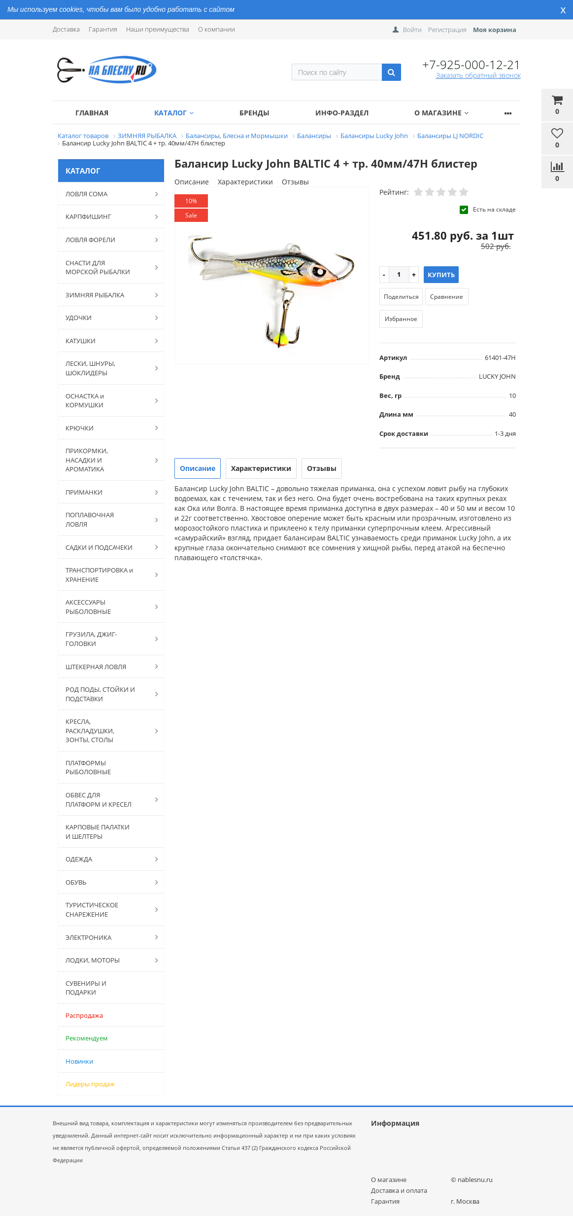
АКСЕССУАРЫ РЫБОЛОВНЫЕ (107, 607)
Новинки (79, 1061)
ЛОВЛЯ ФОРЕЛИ (107, 240)
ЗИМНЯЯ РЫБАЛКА (107, 295)
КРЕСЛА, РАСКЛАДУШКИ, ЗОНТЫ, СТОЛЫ (107, 730)
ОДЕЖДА (107, 859)
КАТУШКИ (107, 341)
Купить (441, 274)
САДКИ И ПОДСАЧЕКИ (107, 547)
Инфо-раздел (342, 112)
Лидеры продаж (90, 1083)
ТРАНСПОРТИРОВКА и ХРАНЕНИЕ (107, 575)
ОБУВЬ (107, 882)
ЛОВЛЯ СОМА (107, 194)
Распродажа (84, 1015)
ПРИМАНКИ (107, 492)
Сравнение (446, 296)
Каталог (174, 112)
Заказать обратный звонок (478, 75)
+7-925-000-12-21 (471, 64)
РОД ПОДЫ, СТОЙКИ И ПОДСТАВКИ (107, 694)
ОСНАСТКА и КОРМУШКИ (107, 401)
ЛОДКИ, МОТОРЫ (107, 960)
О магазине (441, 112)
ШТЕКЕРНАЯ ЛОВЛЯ (107, 666)
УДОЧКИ (107, 317)
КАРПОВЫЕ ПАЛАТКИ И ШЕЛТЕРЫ (98, 832)
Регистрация (447, 29)
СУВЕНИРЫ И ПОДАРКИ (86, 988)
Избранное (401, 319)
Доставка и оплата (399, 1190)
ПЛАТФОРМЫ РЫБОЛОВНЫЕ (88, 767)
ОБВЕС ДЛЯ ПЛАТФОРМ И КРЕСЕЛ (107, 799)
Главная (91, 112)
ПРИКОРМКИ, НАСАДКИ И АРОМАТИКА (107, 459)
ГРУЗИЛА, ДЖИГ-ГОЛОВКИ (107, 639)
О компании (216, 29)
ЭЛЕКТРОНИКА (107, 937)
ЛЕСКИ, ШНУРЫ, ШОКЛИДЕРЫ (107, 368)
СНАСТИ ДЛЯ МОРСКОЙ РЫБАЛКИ (107, 267)
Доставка (66, 29)
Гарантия (103, 29)
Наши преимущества (157, 29)
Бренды (254, 112)
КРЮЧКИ (107, 427)
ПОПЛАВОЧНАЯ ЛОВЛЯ (107, 519)
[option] (272, 276)
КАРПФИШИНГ (107, 216)
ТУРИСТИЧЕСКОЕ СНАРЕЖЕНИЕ (107, 909)
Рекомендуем (87, 1038)
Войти (412, 29)
